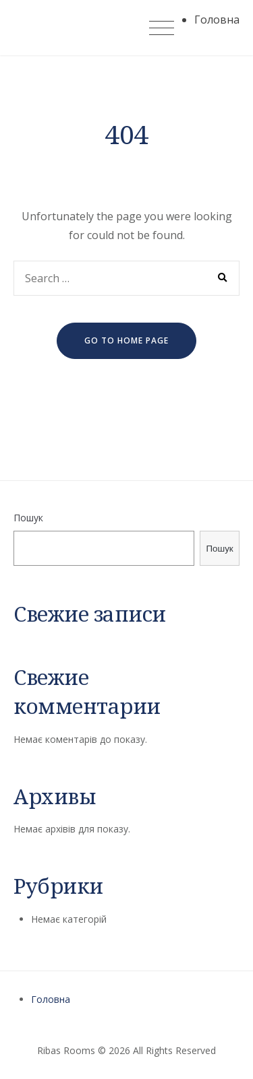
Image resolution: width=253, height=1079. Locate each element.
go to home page (126, 340)
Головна (50, 999)
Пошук (28, 517)
